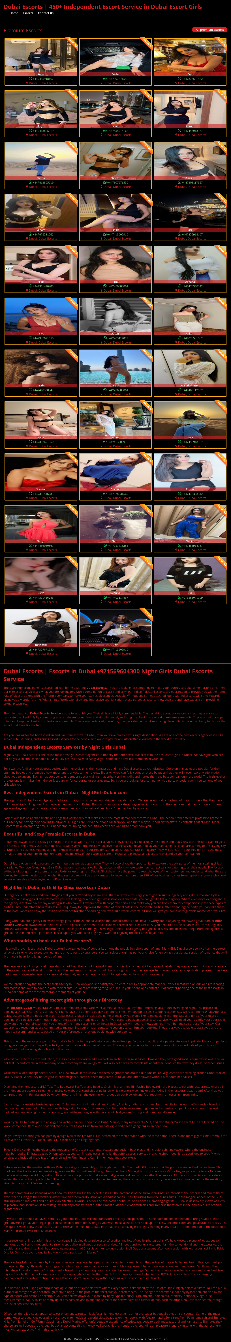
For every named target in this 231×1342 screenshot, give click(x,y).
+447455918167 (43, 78)
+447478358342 (192, 285)
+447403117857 (192, 182)
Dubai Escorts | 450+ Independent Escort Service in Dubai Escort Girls (103, 6)
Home (14, 13)
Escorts (28, 13)
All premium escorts (210, 30)
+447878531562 (192, 78)
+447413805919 (43, 130)
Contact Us (46, 13)
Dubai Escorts (96, 688)
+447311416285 (43, 285)
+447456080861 (117, 285)
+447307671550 (117, 78)
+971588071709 (192, 597)
